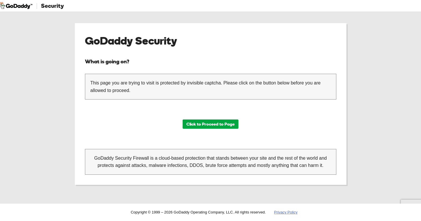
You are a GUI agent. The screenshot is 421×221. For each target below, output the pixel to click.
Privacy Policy (286, 212)
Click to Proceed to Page (210, 124)
